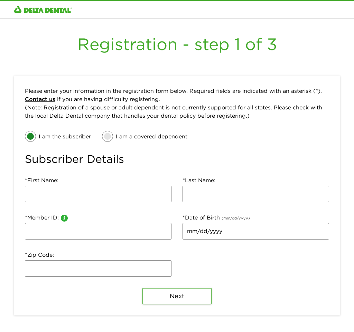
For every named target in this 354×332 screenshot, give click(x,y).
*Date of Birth (216, 217)
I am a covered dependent (151, 136)
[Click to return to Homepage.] (43, 9)
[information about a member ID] (64, 217)
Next (177, 296)
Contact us (40, 99)
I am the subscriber (65, 136)
